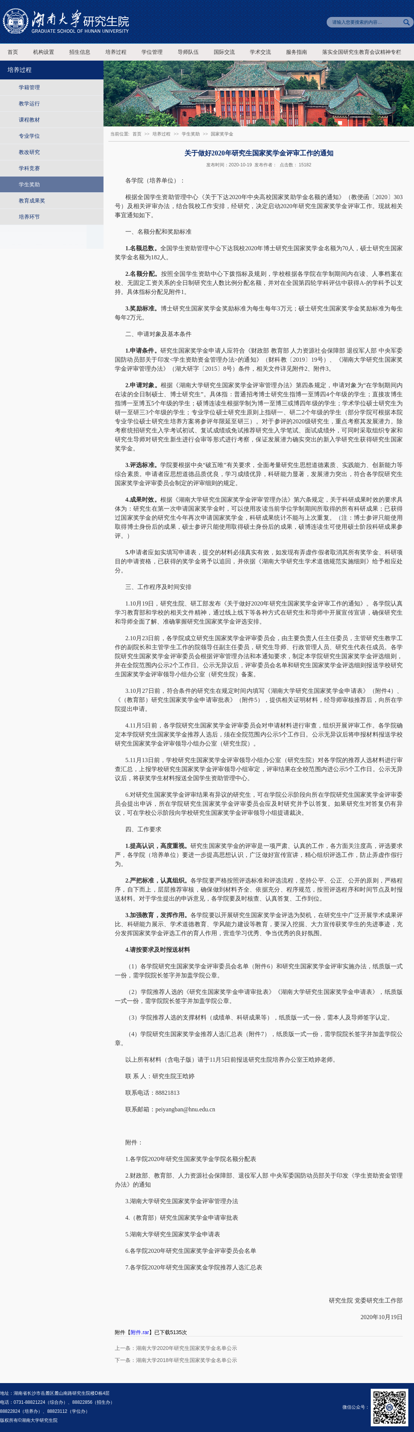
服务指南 (296, 52)
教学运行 (29, 103)
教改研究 (29, 152)
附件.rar (140, 1332)
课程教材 (29, 120)
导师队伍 (188, 52)
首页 (13, 52)
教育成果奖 (32, 201)
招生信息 (79, 52)
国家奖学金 (222, 134)
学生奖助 (29, 184)
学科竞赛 (29, 168)
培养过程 (115, 52)
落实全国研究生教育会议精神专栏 (361, 52)
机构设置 (43, 52)
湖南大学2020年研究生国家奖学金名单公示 (186, 1348)
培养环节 (29, 217)
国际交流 (224, 52)
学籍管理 (29, 87)
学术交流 (260, 52)
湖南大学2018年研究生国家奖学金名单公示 (186, 1360)
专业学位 (29, 136)
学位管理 (152, 52)
